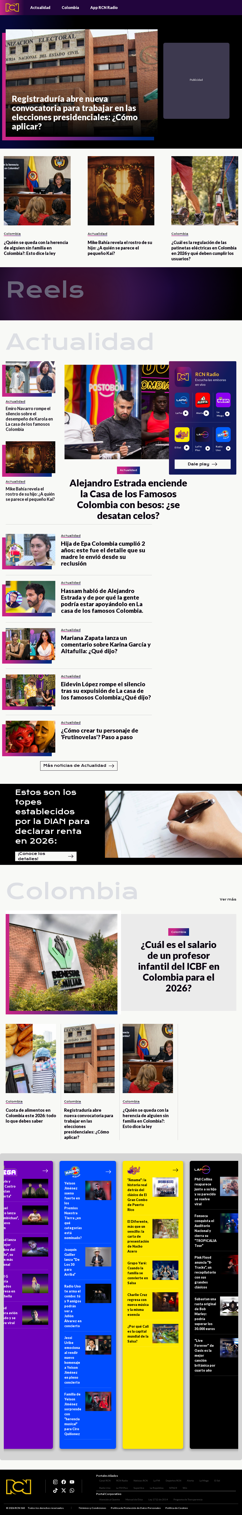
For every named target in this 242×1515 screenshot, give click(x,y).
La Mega (201, 1478)
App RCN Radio (104, 7)
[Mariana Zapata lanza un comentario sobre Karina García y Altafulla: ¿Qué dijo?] (30, 644)
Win (165, 1486)
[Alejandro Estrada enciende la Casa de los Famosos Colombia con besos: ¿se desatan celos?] (128, 441)
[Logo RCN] (18, 1487)
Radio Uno (228, 1478)
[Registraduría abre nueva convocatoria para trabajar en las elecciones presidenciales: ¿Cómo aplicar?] (82, 83)
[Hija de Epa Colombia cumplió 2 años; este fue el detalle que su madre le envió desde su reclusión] (30, 550)
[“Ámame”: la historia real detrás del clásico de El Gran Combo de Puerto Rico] (152, 1196)
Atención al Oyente (106, 1500)
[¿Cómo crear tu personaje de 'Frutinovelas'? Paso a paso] (30, 737)
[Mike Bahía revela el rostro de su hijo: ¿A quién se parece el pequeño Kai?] (121, 190)
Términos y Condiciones (92, 1508)
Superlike (119, 1486)
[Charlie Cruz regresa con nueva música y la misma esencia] (152, 1306)
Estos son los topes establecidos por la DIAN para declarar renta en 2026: (52, 816)
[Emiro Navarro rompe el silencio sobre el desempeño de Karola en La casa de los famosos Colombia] (30, 377)
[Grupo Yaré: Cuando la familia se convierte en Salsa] (152, 1274)
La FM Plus (102, 1486)
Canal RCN (102, 1478)
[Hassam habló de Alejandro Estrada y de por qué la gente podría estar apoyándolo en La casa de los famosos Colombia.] (30, 597)
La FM (153, 1478)
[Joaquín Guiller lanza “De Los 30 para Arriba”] (87, 1263)
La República (137, 1486)
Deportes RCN (170, 1478)
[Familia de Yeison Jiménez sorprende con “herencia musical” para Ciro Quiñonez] (87, 1415)
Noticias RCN (137, 1478)
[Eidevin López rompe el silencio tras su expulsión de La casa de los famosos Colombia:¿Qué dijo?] (30, 690)
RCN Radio (119, 1478)
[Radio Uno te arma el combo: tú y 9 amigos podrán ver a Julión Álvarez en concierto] (87, 1307)
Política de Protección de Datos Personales (136, 1508)
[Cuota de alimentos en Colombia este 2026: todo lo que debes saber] (31, 1058)
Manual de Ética (131, 1500)
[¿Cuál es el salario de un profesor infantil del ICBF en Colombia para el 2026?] (63, 962)
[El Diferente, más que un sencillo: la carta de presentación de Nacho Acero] (152, 1238)
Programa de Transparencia (184, 1500)
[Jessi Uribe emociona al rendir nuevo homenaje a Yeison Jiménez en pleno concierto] (87, 1361)
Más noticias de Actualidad (78, 766)
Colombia (70, 7)
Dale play (202, 464)
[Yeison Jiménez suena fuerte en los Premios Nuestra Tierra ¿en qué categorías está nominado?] (87, 1212)
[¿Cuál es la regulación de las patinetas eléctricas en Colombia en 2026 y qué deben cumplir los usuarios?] (204, 190)
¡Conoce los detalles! (46, 856)
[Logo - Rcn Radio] (12, 7)
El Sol (214, 1478)
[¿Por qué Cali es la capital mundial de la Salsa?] (152, 1335)
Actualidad (40, 7)
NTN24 (153, 1486)
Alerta (187, 1478)
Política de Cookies (176, 1508)
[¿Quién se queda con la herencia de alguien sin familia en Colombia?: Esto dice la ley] (37, 190)
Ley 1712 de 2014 (155, 1500)
